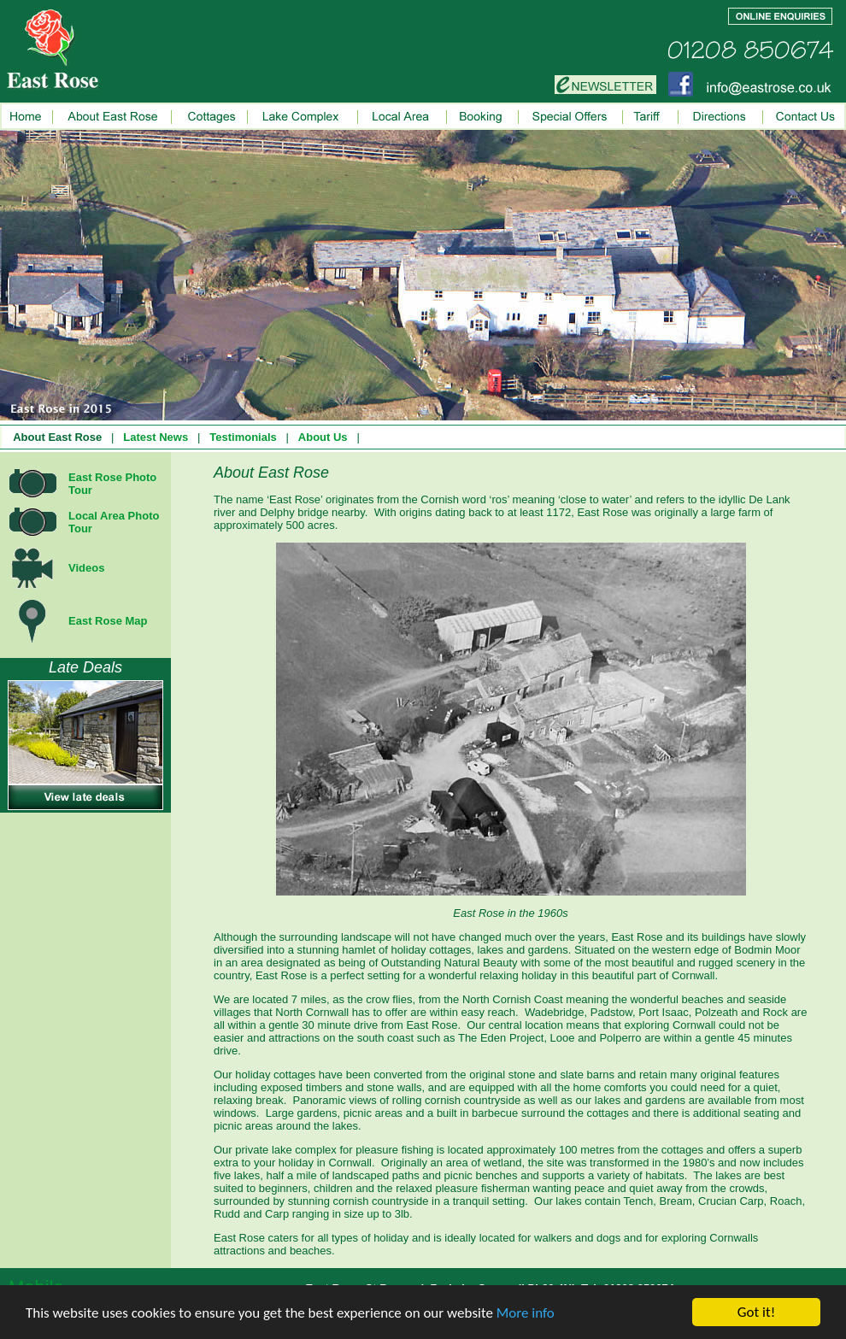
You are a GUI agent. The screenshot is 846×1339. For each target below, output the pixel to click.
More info (525, 1313)
